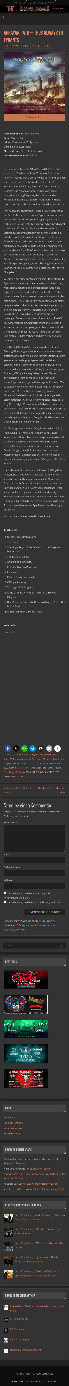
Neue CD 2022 (28, 763)
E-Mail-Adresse (12, 867)
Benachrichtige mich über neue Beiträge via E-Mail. (35, 902)
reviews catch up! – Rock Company (22, 1174)
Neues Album (42, 763)
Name (7, 854)
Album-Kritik (23, 754)
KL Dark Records (19, 1319)
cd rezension (50, 754)
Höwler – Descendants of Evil (51, 790)
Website (8, 880)
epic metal (26, 759)
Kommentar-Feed (13, 1128)
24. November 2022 (17, 46)
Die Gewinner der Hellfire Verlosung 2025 (41, 1189)
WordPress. (51, 1381)
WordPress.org (12, 1133)
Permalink (18, 776)
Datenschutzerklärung (42, 2)
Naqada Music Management (25, 1350)
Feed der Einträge (13, 1122)
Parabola (36, 1381)
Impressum (20, 2)
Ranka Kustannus (19, 1339)
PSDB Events (17, 1329)
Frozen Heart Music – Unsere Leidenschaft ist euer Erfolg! (37, 1308)
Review (58, 767)
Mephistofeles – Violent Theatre (17, 790)
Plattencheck (41, 46)
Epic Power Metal (40, 759)
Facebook (9, 632)
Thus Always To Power (14, 772)
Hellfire (52, 759)
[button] (8, 748)
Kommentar (11, 822)
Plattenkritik (48, 767)
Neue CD (17, 763)
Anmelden (9, 1117)
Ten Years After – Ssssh (37, 1168)
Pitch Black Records (18, 767)
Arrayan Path (36, 754)
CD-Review (15, 759)
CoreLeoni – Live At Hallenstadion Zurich (35, 1183)
